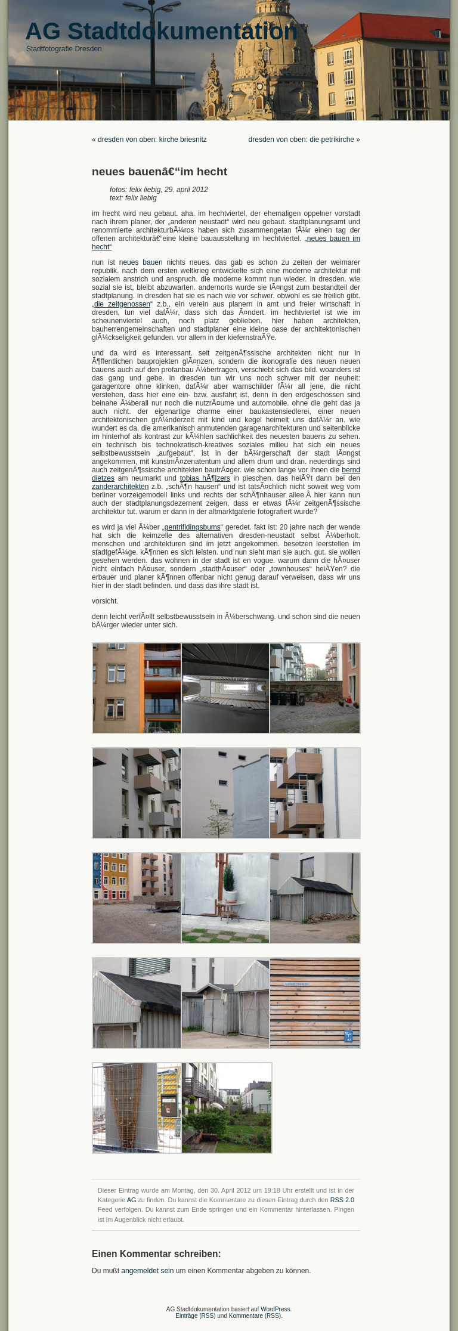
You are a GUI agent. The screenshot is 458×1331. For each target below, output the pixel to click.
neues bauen (141, 262)
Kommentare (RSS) (255, 1316)
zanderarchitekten (120, 486)
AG (132, 1199)
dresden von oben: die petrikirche (301, 139)
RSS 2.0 (342, 1199)
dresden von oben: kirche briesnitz (152, 139)
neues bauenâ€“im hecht (159, 171)
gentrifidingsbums (193, 527)
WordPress (275, 1309)
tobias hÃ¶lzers (205, 478)
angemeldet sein (147, 1271)
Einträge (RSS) (195, 1316)
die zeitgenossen (122, 304)
